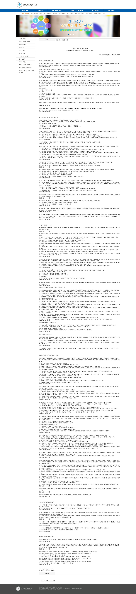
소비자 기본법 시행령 (36, 13)
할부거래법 (70, 13)
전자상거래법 (47, 13)
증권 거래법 (62, 13)
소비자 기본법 (22, 39)
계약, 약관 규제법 (79, 13)
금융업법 (55, 13)
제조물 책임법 (97, 13)
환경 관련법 (89, 13)
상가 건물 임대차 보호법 (25, 67)
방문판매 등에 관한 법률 (25, 64)
